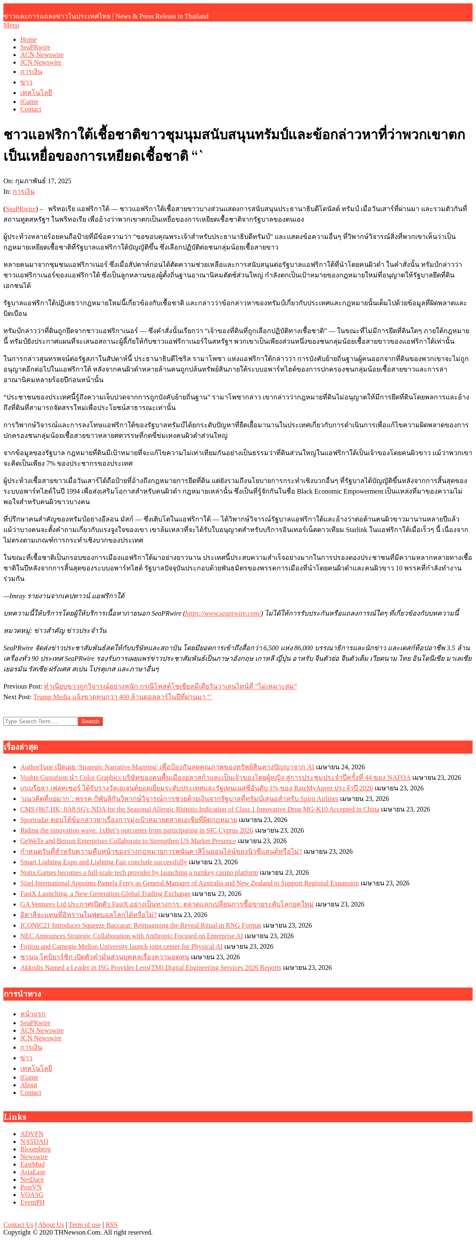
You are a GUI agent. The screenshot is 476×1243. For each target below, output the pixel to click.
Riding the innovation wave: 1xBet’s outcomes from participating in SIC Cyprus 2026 (136, 830)
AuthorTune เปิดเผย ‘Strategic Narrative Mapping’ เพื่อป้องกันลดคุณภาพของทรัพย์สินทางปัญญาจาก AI (167, 767)
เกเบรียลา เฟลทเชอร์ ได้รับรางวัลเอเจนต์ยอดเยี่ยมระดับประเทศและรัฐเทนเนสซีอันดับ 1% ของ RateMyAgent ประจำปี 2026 (196, 788)
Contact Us (18, 1224)
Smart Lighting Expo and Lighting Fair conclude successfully (103, 862)
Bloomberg (35, 1149)
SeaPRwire (20, 208)
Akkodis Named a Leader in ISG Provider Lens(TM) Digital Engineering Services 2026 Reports (150, 967)
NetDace (32, 1179)
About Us (51, 1224)
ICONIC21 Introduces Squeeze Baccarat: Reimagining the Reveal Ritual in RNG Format (140, 925)
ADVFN (32, 1133)
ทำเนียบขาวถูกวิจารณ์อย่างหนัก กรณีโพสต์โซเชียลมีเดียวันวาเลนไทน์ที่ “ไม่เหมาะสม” (170, 686)
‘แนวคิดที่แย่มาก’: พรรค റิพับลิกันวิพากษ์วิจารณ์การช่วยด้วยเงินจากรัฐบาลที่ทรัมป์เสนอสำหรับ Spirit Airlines (179, 798)
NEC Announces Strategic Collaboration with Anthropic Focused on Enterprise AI (131, 935)
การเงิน (24, 191)
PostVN (31, 1187)
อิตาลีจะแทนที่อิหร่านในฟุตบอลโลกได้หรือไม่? (88, 914)
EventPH (32, 1202)
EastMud (32, 1164)
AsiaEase (33, 1171)
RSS (111, 1224)
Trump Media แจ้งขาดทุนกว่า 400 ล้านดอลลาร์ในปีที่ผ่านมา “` (122, 696)
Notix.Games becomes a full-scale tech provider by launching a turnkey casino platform (139, 872)
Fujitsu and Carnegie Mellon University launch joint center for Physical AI (121, 946)
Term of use (85, 1224)
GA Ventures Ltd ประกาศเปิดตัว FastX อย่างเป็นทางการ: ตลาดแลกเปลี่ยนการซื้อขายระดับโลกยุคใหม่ (167, 904)
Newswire (34, 1156)
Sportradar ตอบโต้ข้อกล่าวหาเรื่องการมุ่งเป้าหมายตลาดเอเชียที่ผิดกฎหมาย (128, 819)
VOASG (32, 1194)
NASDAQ (34, 1141)
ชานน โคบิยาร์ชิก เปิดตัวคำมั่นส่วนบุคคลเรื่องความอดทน (104, 957)
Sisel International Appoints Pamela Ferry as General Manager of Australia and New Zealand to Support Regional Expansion (189, 883)
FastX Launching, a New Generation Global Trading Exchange (105, 893)
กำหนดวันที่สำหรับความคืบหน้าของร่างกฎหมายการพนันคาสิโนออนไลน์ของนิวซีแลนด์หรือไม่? (161, 851)
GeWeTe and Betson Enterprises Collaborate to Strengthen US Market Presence (128, 840)
